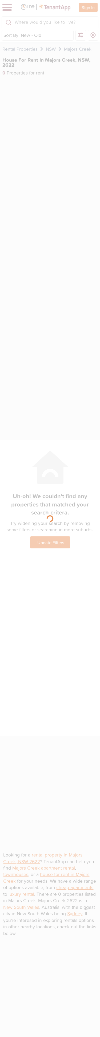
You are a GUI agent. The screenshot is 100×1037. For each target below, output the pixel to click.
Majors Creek (77, 49)
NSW (51, 49)
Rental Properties (20, 49)
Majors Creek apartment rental (43, 868)
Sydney (74, 913)
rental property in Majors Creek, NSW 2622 (42, 858)
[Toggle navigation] (7, 7)
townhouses (15, 874)
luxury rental (21, 894)
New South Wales (21, 907)
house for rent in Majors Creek (46, 877)
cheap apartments (74, 887)
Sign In (88, 7)
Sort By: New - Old (22, 35)
